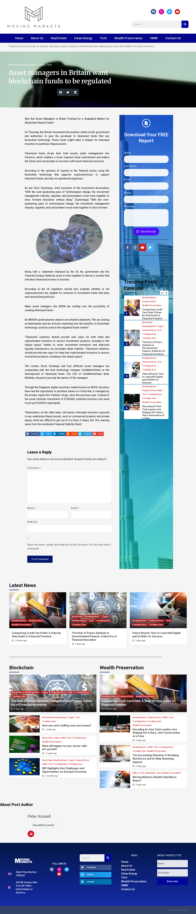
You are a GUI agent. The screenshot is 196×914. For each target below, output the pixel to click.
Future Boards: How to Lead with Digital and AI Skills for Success (156, 634)
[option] (146, 307)
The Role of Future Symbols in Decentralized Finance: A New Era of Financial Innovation (153, 348)
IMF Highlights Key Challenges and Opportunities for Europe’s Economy (64, 770)
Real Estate (59, 38)
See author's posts (43, 825)
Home (19, 38)
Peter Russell (39, 816)
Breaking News (29, 64)
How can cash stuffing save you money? (66, 725)
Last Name (130, 166)
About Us (37, 38)
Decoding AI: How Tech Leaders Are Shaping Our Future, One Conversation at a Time (153, 412)
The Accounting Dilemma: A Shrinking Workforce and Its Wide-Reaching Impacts (156, 759)
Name (31, 508)
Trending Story (149, 334)
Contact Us (173, 38)
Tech (103, 38)
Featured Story (149, 301)
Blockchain (14, 64)
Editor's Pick (138, 773)
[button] (60, 92)
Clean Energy (83, 38)
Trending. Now (149, 338)
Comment (34, 467)
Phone (128, 192)
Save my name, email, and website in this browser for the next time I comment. (69, 546)
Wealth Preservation (128, 38)
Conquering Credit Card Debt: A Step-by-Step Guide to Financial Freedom (36, 634)
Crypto (41, 64)
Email (75, 508)
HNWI (154, 38)
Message (129, 206)
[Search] (185, 24)
